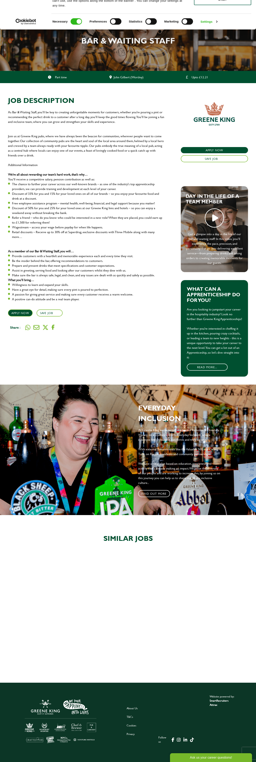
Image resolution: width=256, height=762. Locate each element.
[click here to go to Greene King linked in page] (185, 739)
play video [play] (214, 218)
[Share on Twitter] (45, 327)
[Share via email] (36, 327)
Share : (15, 327)
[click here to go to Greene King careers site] (61, 721)
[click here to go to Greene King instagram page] (178, 739)
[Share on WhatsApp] (27, 327)
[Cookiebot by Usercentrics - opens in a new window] (25, 50)
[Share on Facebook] (53, 327)
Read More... (207, 367)
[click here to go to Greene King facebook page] (173, 739)
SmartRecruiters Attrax (219, 702)
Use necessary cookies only (222, 25)
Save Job (47, 313)
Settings (207, 50)
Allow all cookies (222, 10)
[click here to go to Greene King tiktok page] (192, 739)
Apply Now (20, 313)
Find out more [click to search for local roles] (154, 493)
